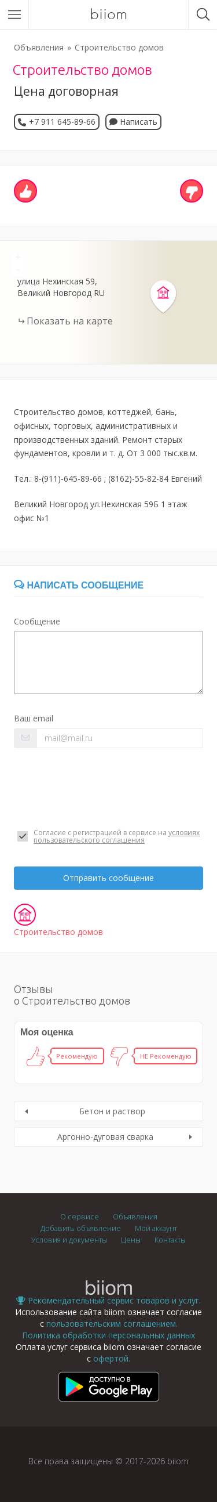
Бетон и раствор (112, 1111)
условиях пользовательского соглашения (117, 836)
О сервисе (79, 1217)
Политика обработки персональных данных (108, 1335)
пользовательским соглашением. (112, 1323)
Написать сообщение (79, 585)
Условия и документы (69, 1240)
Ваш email (33, 718)
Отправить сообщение (108, 877)
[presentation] (102, 788)
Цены (131, 1240)
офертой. (111, 1358)
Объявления (39, 47)
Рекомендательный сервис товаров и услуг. (108, 1300)
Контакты (170, 1240)
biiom (108, 14)
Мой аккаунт (156, 1228)
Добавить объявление (81, 1228)
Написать (133, 121)
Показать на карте (70, 321)
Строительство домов (119, 47)
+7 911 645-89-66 (62, 121)
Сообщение (37, 621)
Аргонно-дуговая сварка (105, 1136)
